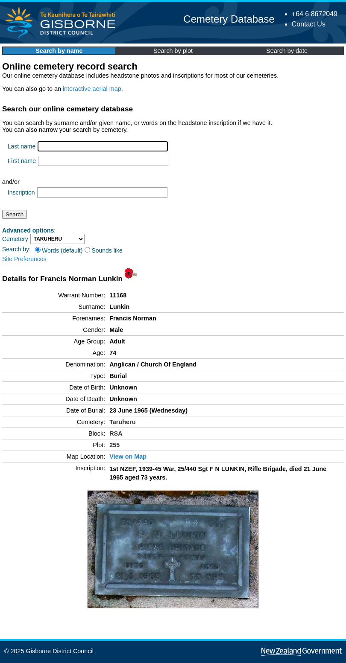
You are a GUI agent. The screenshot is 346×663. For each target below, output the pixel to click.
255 (114, 445)
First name (22, 160)
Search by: (16, 249)
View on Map (128, 456)
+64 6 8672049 (314, 13)
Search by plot (173, 50)
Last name (21, 146)
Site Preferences (24, 259)
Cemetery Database (228, 19)
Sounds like (103, 250)
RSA (115, 433)
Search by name (58, 50)
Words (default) (58, 250)
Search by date (287, 50)
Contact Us (308, 24)
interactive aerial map (92, 88)
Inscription (21, 192)
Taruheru (122, 422)
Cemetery (15, 239)
